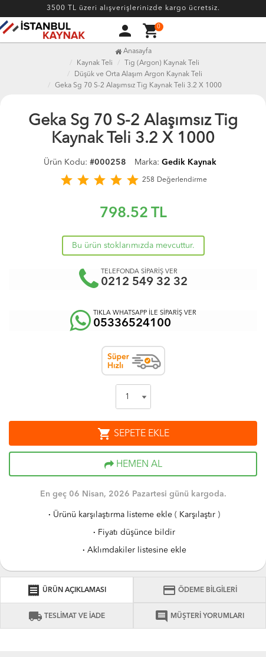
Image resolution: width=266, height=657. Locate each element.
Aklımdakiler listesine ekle (133, 550)
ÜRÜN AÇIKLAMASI (66, 590)
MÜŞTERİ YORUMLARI (199, 616)
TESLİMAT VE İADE (66, 616)
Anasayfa (133, 51)
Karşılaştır (197, 515)
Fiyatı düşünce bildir (133, 532)
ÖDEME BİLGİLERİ (199, 590)
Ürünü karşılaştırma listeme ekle (109, 515)
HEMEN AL (133, 464)
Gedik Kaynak (189, 162)
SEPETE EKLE (133, 434)
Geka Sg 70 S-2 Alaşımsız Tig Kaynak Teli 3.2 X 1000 (138, 85)
